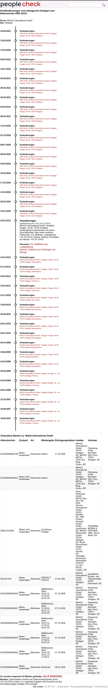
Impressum (63, 686)
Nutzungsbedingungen (81, 686)
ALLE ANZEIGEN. (52, 676)
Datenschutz (101, 686)
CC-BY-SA (49, 686)
